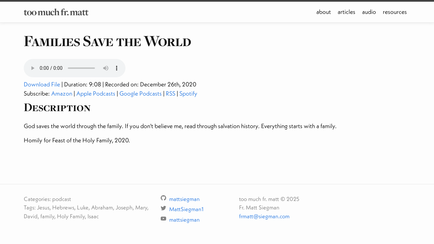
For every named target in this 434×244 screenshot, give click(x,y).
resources (395, 12)
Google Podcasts (140, 93)
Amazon (61, 93)
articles (346, 12)
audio (369, 12)
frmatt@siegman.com (264, 216)
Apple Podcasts (95, 93)
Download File (42, 84)
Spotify (188, 93)
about (323, 12)
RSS (170, 93)
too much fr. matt (56, 11)
